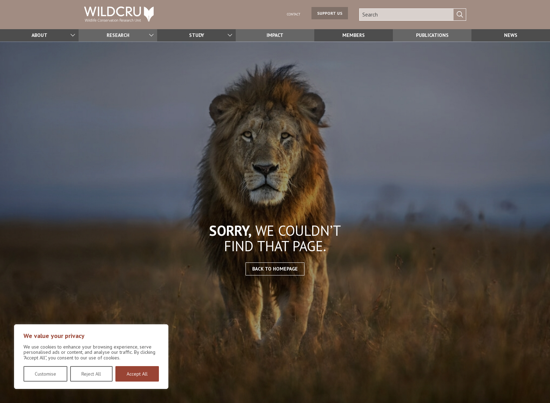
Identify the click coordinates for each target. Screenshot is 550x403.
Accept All (137, 374)
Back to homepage (275, 269)
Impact (275, 35)
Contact (289, 14)
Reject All (91, 374)
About (39, 35)
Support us (329, 14)
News (510, 35)
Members (353, 35)
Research (118, 35)
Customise (45, 374)
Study (196, 35)
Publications (432, 35)
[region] (91, 356)
